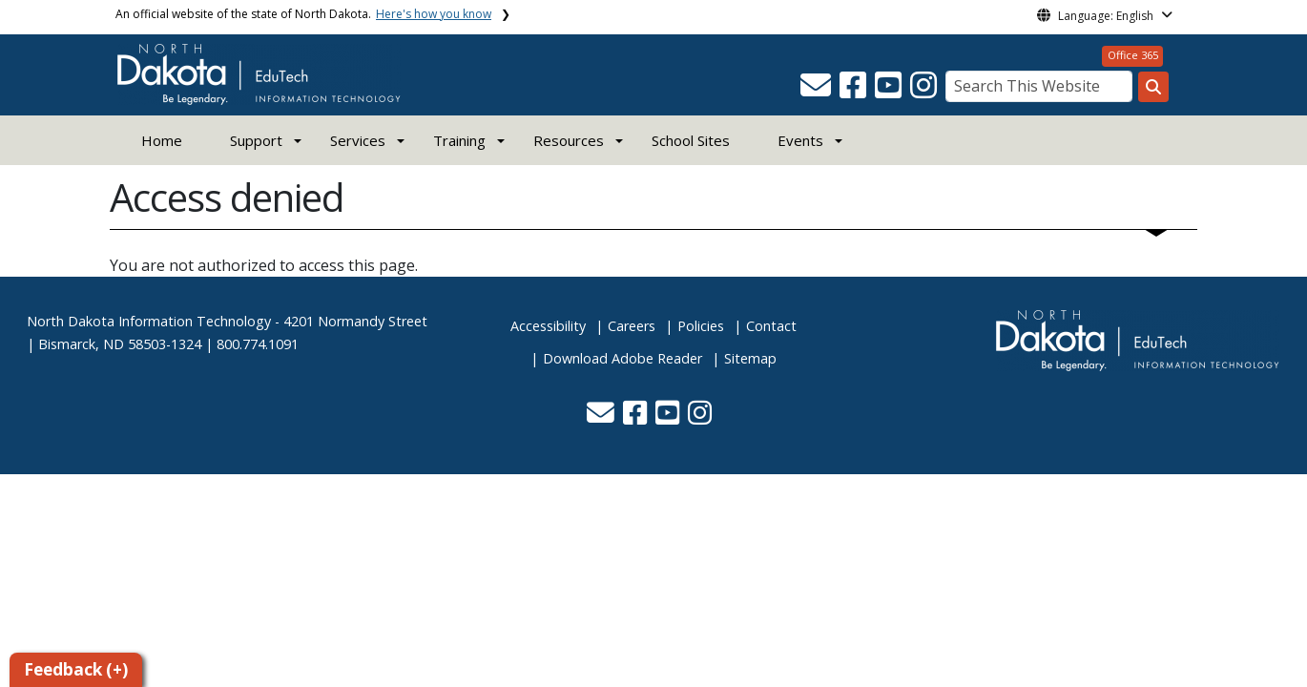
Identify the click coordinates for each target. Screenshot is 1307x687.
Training (459, 140)
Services (357, 140)
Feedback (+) (76, 669)
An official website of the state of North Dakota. (303, 14)
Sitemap (750, 358)
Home (161, 140)
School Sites (691, 140)
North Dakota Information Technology (149, 321)
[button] (817, 90)
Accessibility (548, 326)
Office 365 (1133, 55)
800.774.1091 (258, 344)
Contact (771, 326)
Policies (700, 326)
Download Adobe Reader (622, 358)
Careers (631, 326)
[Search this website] (1153, 87)
